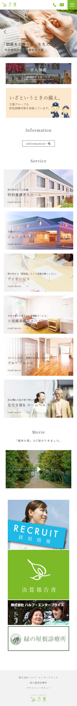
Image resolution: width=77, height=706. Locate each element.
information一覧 (38, 143)
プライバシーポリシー (38, 687)
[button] (5, 32)
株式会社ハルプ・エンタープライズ (38, 677)
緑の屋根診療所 (38, 682)
